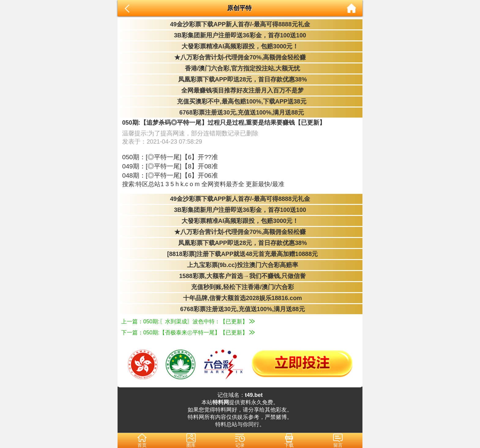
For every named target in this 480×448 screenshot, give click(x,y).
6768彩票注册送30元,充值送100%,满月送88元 (240, 112)
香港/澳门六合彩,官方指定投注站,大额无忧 (240, 68)
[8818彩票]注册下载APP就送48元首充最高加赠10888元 (240, 253)
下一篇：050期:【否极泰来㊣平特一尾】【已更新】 (188, 332)
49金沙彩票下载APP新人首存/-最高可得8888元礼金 (240, 24)
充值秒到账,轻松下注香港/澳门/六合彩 (240, 287)
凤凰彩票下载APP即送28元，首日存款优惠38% (240, 79)
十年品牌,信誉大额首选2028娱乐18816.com (240, 298)
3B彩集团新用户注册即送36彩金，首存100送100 (240, 35)
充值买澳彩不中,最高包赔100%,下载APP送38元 (240, 101)
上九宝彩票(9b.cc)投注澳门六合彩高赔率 (240, 265)
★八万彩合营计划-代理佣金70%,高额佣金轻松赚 (240, 57)
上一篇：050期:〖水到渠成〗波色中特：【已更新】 (188, 321)
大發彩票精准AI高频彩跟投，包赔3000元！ (240, 46)
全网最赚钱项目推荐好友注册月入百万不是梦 (240, 90)
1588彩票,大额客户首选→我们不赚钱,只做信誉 (240, 276)
